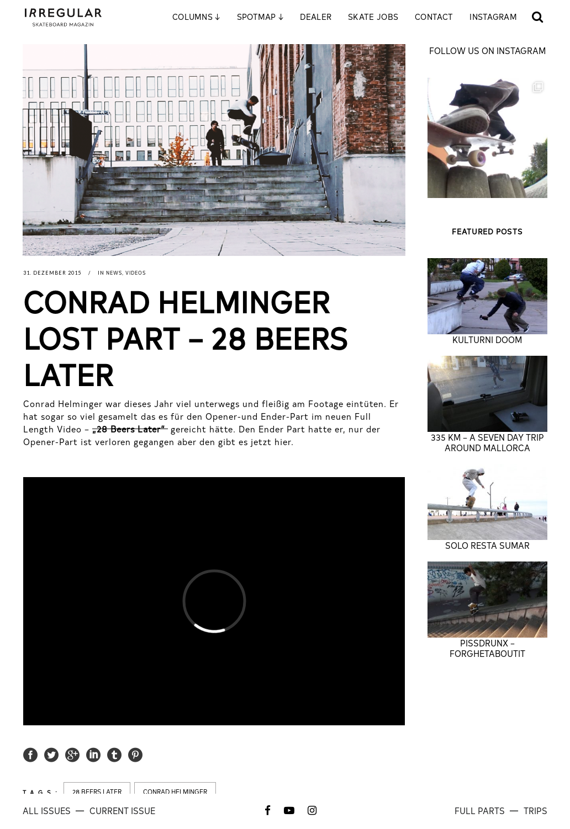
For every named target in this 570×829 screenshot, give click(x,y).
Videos (135, 272)
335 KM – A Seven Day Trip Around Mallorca (487, 442)
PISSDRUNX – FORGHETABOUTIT (487, 648)
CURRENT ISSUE (122, 810)
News (114, 272)
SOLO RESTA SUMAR (487, 545)
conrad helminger (175, 791)
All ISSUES (48, 810)
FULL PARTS (481, 810)
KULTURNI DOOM (487, 339)
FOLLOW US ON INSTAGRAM (487, 50)
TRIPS (535, 810)
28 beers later (97, 791)
